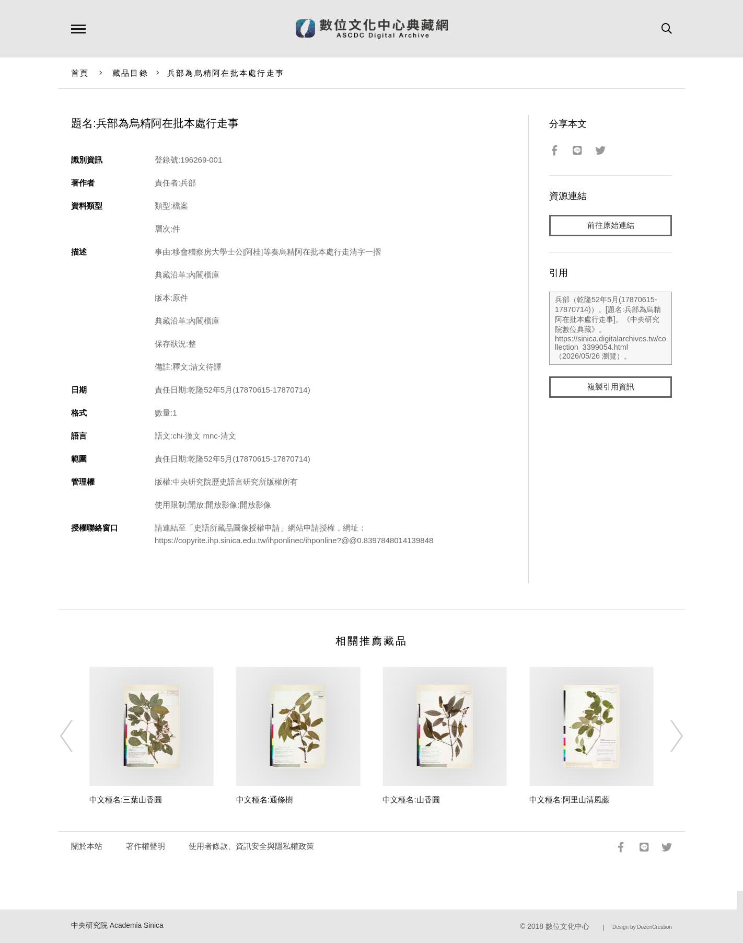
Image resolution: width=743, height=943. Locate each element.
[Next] (667, 736)
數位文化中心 (567, 926)
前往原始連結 (610, 225)
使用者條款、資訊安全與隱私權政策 (251, 846)
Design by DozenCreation (642, 927)
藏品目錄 (130, 72)
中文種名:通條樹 (264, 799)
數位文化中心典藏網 (372, 29)
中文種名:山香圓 (410, 799)
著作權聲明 (145, 846)
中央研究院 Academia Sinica (117, 925)
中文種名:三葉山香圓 (125, 799)
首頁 (80, 72)
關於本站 (86, 846)
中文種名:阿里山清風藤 (569, 799)
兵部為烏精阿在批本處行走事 (225, 72)
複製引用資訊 (610, 387)
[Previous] (76, 736)
